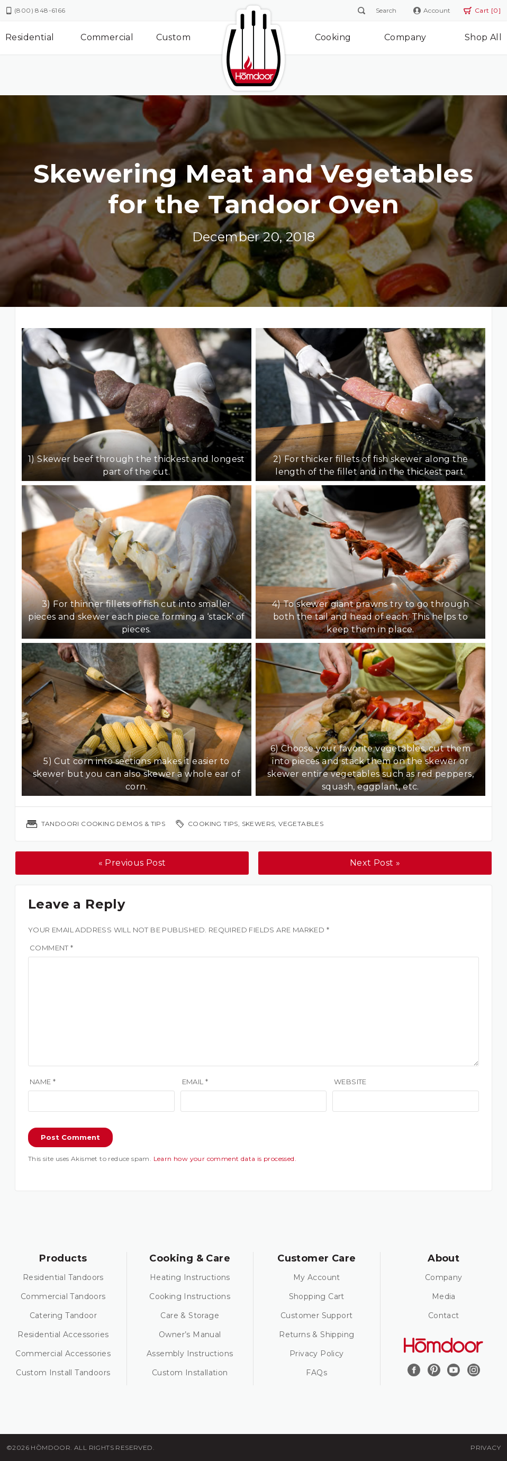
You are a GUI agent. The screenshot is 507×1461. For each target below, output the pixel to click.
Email (195, 1081)
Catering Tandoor (63, 1315)
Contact (443, 1315)
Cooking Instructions (189, 1296)
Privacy (485, 1447)
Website (350, 1081)
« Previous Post (132, 863)
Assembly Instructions (190, 1353)
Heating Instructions (190, 1277)
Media (444, 1296)
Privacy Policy (316, 1353)
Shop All (483, 37)
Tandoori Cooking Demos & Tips (103, 824)
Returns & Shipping (316, 1334)
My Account (316, 1277)
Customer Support (316, 1315)
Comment (52, 947)
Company (405, 37)
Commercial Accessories (63, 1353)
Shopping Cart (317, 1296)
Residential (29, 37)
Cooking (333, 37)
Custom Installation (190, 1372)
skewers (258, 824)
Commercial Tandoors (63, 1296)
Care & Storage (189, 1315)
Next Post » (375, 863)
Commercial (106, 37)
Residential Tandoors (63, 1277)
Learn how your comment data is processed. (224, 1159)
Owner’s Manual (190, 1334)
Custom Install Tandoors (63, 1372)
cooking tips (213, 824)
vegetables (300, 824)
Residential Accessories (62, 1334)
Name (43, 1081)
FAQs (316, 1372)
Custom (173, 37)
